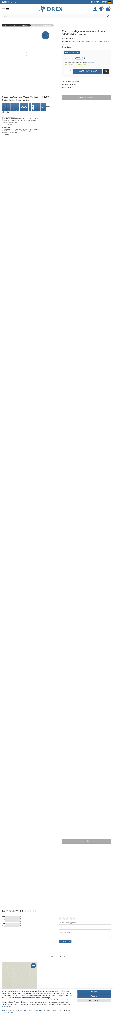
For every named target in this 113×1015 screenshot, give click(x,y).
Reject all (94, 996)
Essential (8, 1010)
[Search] (108, 16)
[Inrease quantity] (70, 70)
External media (33, 1010)
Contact (103, 2)
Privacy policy (6, 1006)
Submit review (65, 941)
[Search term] (54, 16)
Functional (66, 1010)
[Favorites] (101, 9)
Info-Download (67, 87)
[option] (19, 986)
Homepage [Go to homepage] (7, 25)
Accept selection (94, 1000)
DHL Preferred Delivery (50, 1010)
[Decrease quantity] (70, 72)
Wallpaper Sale (24, 25)
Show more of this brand (70, 82)
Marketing (19, 1010)
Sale (14, 25)
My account (95, 2)
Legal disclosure (18, 1004)
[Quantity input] (66, 71)
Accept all (94, 992)
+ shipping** (91, 62)
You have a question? (69, 85)
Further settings (7, 1012)
